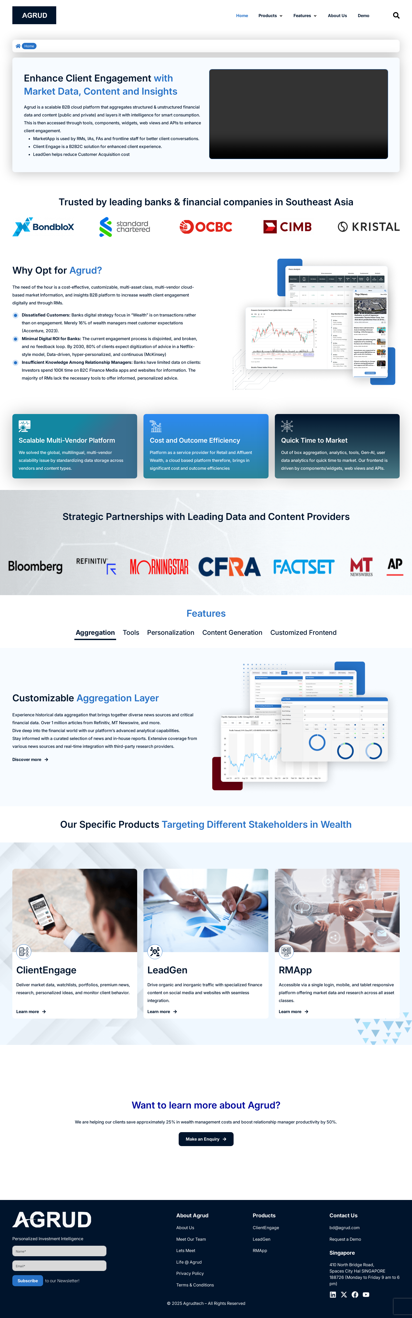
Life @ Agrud (189, 1262)
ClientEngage (266, 1227)
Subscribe (28, 1280)
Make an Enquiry (206, 1139)
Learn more (31, 1011)
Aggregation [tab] (95, 632)
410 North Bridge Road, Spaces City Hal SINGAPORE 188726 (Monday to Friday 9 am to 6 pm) (364, 1274)
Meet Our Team (191, 1239)
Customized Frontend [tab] (303, 632)
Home (242, 15)
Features (302, 15)
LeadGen (261, 1239)
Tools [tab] (131, 632)
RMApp (260, 1250)
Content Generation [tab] (232, 632)
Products (268, 15)
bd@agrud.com (344, 1227)
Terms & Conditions (195, 1285)
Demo (363, 15)
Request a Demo (345, 1239)
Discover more (30, 759)
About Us (337, 15)
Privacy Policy (190, 1273)
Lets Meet (185, 1250)
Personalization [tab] (170, 632)
